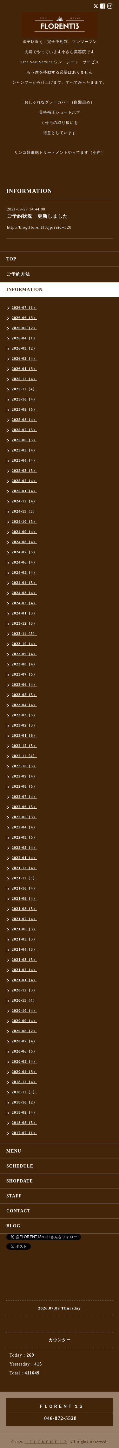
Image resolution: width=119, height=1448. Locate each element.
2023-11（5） (24, 633)
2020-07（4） (24, 1041)
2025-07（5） (24, 430)
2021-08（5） (24, 908)
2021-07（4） (24, 919)
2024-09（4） (24, 531)
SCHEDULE (19, 1166)
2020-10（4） (24, 1010)
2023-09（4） (24, 654)
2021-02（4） (24, 970)
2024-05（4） (24, 572)
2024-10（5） (24, 521)
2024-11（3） (24, 511)
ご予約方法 (18, 274)
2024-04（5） (24, 582)
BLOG (13, 1226)
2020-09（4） (24, 1021)
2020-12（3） (24, 990)
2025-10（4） (24, 399)
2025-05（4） (24, 450)
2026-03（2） (24, 348)
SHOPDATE (19, 1181)
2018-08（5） (24, 1122)
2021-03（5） (24, 959)
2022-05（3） (24, 817)
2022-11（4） (24, 756)
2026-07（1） (24, 307)
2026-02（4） (24, 358)
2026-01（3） (24, 368)
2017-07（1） (24, 1133)
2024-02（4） (24, 603)
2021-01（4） (24, 980)
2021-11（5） (24, 878)
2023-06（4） (24, 684)
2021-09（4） (24, 898)
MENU (13, 1151)
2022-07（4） (24, 796)
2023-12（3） (24, 623)
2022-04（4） (24, 827)
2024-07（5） (24, 552)
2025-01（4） (24, 491)
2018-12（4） (24, 1082)
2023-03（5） (24, 715)
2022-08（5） (24, 786)
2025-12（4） (24, 379)
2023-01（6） (24, 735)
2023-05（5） (24, 694)
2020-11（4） (24, 1000)
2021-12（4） (24, 868)
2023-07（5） (24, 674)
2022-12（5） (24, 745)
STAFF (14, 1196)
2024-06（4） (24, 562)
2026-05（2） (24, 328)
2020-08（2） (24, 1031)
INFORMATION (24, 289)
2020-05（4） (24, 1061)
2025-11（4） (24, 389)
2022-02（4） (24, 847)
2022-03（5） (24, 837)
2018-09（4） (24, 1112)
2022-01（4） (24, 857)
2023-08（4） (24, 664)
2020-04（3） (24, 1071)
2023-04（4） (24, 705)
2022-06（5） (24, 807)
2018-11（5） (24, 1092)
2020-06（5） (24, 1051)
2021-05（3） (24, 939)
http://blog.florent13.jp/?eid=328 (39, 227)
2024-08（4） (24, 542)
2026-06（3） (24, 318)
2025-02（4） (24, 481)
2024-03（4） (24, 593)
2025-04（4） (24, 460)
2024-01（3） (24, 613)
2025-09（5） (24, 409)
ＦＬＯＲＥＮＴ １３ (46, 1442)
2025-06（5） (24, 440)
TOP (11, 259)
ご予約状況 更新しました (37, 216)
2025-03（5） (24, 470)
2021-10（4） (24, 888)
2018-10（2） (24, 1102)
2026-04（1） (24, 338)
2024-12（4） (24, 501)
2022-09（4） (24, 776)
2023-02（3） (24, 725)
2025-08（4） (24, 419)
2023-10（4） (24, 644)
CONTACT (18, 1211)
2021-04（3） (24, 949)
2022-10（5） (24, 766)
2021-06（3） (24, 929)
